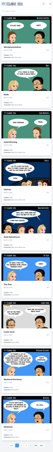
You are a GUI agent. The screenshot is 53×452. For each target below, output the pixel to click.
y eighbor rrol (12, 4)
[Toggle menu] (50, 4)
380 (35, 445)
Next (41, 445)
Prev (11, 445)
